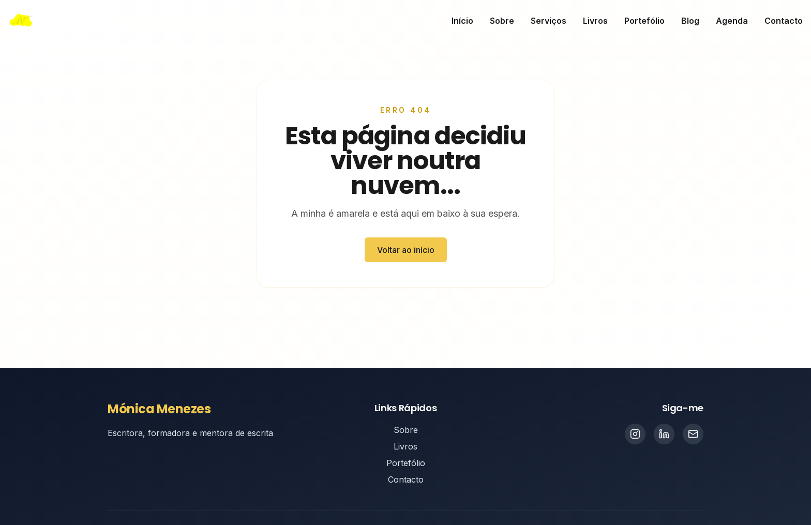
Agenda (732, 21)
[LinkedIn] (664, 434)
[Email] (693, 434)
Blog (690, 21)
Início (462, 21)
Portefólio (644, 21)
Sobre (502, 21)
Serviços (548, 21)
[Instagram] (635, 434)
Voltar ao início (405, 250)
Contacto (783, 21)
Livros (595, 21)
